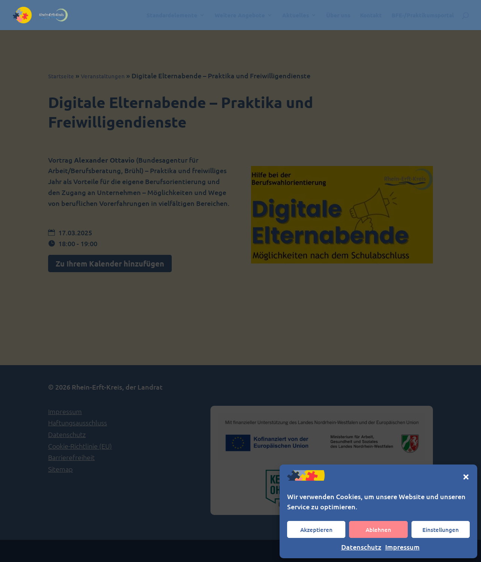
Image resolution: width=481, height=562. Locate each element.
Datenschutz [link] (361, 546)
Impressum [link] (402, 546)
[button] (466, 477)
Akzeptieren (316, 529)
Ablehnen (378, 529)
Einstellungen (440, 529)
